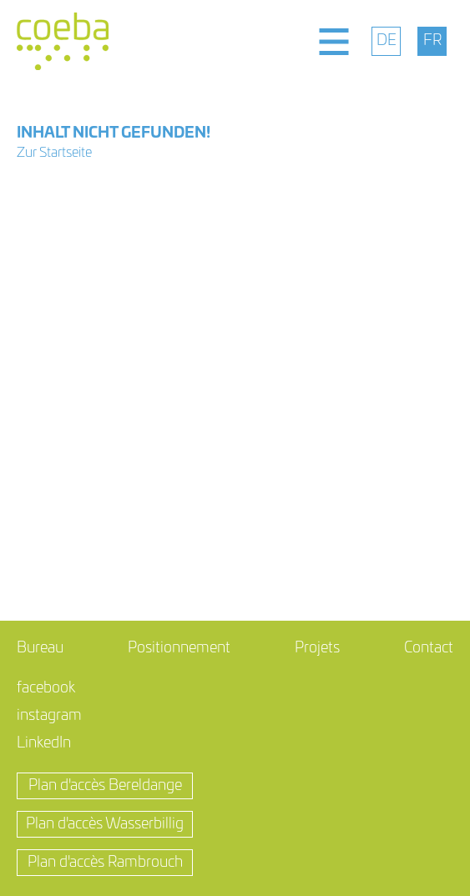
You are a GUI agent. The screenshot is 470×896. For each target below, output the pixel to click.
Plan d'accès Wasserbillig (105, 824)
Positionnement (179, 648)
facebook (46, 688)
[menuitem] (386, 41)
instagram (49, 715)
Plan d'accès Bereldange (105, 785)
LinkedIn (44, 743)
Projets (317, 648)
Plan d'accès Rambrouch (105, 862)
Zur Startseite (54, 152)
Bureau (40, 648)
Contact (428, 648)
